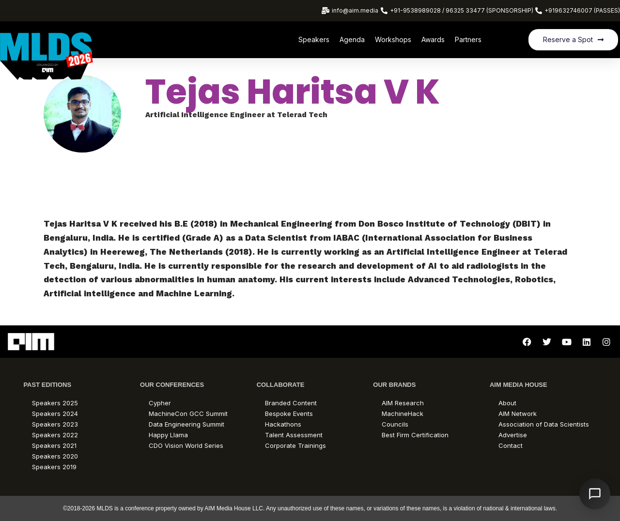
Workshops (393, 39)
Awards (433, 39)
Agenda (352, 39)
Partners (468, 39)
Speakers (313, 39)
